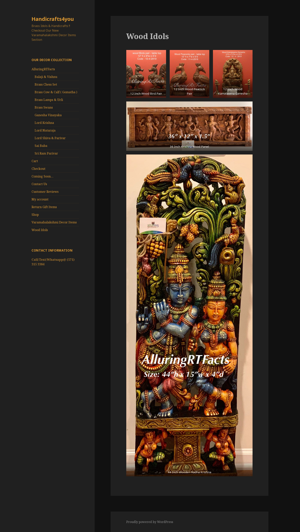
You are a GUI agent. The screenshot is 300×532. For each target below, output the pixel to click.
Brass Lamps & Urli (49, 100)
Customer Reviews (45, 192)
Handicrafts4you (53, 18)
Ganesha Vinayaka (48, 115)
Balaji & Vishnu (46, 77)
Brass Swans (44, 107)
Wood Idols (40, 230)
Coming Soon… (42, 176)
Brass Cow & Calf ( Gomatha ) (56, 92)
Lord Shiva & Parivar (50, 138)
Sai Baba (41, 146)
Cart (35, 161)
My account (40, 199)
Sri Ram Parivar (46, 153)
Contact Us (39, 184)
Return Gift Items (44, 207)
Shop (35, 214)
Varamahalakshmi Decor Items (54, 222)
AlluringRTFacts (43, 69)
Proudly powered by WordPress (149, 522)
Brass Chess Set (46, 84)
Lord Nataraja (45, 130)
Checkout (38, 169)
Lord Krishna (44, 123)
